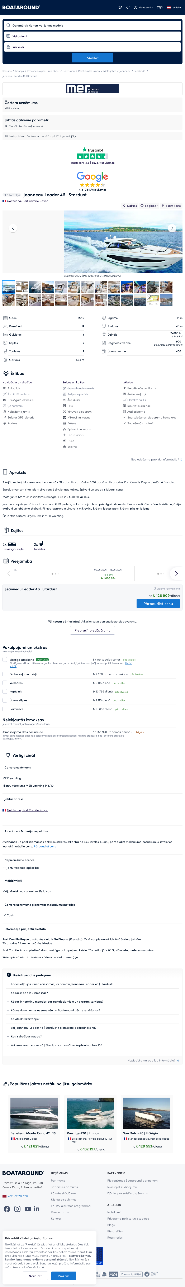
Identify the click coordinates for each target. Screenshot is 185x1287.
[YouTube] (27, 1209)
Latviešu (174, 7)
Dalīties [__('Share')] (129, 206)
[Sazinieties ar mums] (120, 7)
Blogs (111, 1225)
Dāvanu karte (60, 1212)
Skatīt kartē (171, 206)
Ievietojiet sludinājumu (122, 1187)
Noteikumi (113, 1212)
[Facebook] (7, 1209)
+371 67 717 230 (15, 1196)
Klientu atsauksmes (63, 1199)
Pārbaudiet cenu (45, 846)
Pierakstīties (115, 1231)
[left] (13, 228)
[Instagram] (17, 1209)
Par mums (58, 1180)
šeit (87, 1259)
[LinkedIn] (36, 1209)
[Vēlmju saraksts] (127, 7)
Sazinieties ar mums (64, 1187)
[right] (172, 228)
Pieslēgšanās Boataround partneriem (132, 1180)
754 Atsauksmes (95, 189)
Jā (181, 459)
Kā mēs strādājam (63, 1193)
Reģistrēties (115, 1237)
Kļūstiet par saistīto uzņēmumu (127, 1193)
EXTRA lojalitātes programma (71, 1206)
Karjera (56, 1218)
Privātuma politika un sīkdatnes (128, 1218)
